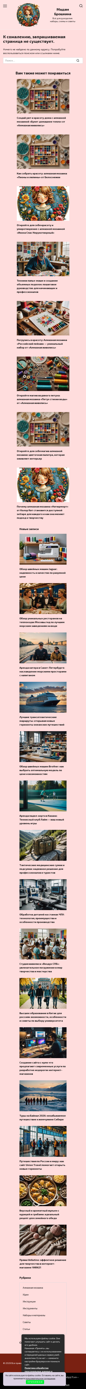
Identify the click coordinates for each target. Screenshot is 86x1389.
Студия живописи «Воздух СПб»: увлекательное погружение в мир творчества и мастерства (40, 967)
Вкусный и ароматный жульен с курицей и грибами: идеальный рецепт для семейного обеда (39, 1214)
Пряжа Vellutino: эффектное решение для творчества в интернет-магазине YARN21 (42, 1263)
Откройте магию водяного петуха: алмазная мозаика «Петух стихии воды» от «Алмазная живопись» (42, 399)
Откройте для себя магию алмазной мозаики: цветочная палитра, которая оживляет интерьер (40, 454)
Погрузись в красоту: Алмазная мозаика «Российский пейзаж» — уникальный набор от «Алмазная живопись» (42, 343)
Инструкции (29, 1301)
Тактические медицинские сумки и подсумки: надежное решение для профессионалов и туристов (41, 869)
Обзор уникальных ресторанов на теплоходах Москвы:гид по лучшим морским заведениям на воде (41, 622)
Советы (27, 1322)
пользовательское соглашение (40, 1378)
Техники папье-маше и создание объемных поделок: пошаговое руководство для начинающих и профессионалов (37, 286)
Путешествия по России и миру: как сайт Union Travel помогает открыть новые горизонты (42, 1165)
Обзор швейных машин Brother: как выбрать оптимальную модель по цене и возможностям (41, 770)
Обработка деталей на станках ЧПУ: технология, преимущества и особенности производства (41, 918)
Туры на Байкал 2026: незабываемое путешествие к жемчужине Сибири (42, 1117)
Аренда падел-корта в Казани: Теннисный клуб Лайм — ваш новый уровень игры (41, 819)
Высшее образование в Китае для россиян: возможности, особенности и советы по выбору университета (42, 1017)
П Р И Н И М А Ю (35, 1382)
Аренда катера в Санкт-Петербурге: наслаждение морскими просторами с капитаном (42, 671)
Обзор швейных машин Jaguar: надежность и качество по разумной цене (42, 572)
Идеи (26, 1294)
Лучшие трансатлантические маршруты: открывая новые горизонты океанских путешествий (41, 720)
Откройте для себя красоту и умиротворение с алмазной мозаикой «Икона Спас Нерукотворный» (41, 229)
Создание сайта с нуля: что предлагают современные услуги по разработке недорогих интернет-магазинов (42, 1068)
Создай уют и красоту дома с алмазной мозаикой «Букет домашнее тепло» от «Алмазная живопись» (41, 121)
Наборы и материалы (34, 1315)
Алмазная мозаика (33, 1287)
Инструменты (30, 1308)
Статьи (26, 1329)
